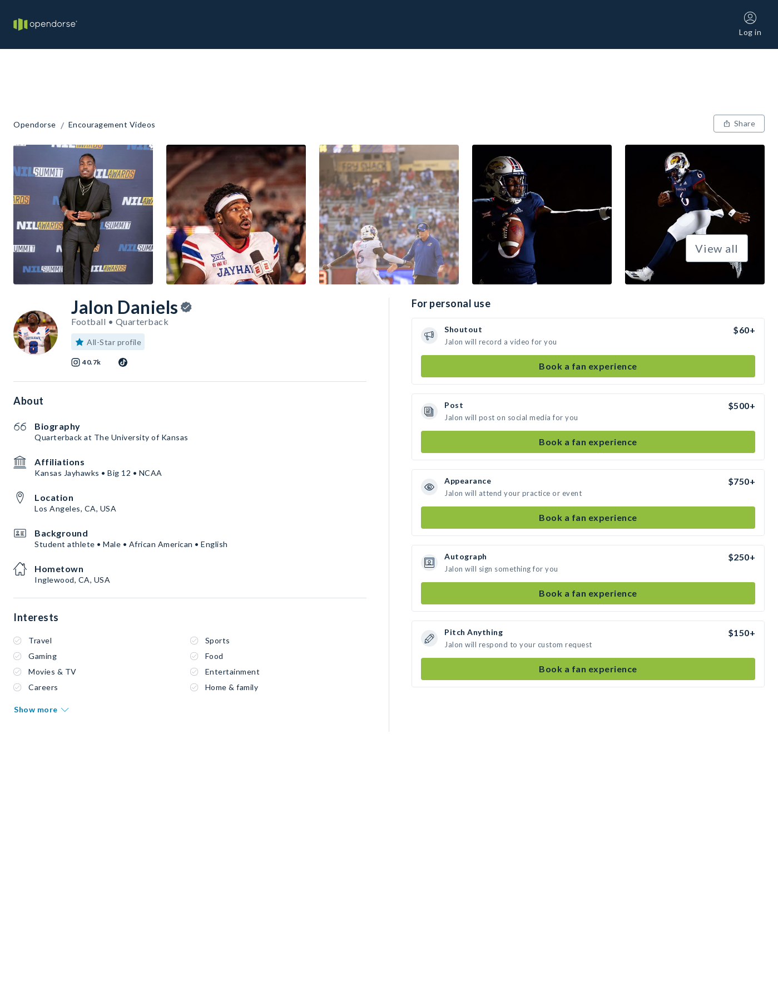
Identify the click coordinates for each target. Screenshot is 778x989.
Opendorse (34, 124)
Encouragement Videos (112, 124)
